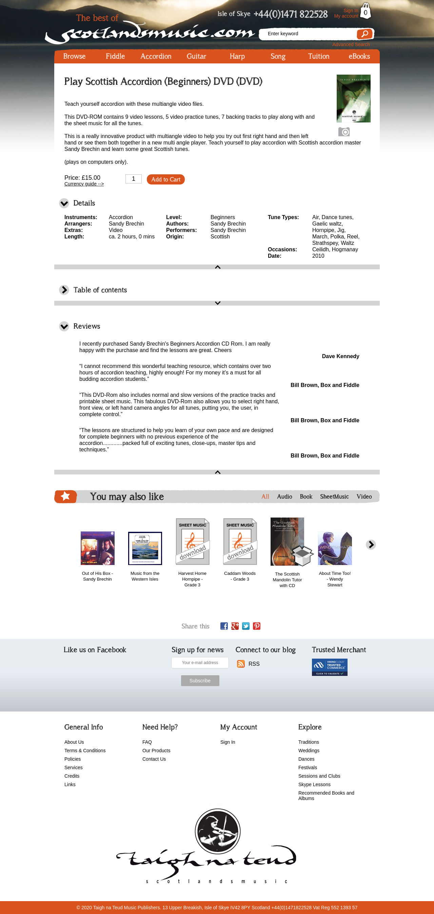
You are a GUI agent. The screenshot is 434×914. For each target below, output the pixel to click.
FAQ (147, 742)
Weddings (308, 750)
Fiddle (115, 56)
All (265, 496)
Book (306, 496)
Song (278, 56)
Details (84, 203)
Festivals (307, 767)
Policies (72, 759)
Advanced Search (351, 44)
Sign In (350, 10)
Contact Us (154, 759)
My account (346, 16)
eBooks (359, 56)
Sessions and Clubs (319, 776)
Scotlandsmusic (156, 27)
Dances (306, 759)
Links (70, 784)
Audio (284, 496)
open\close (217, 267)
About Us (74, 742)
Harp (237, 56)
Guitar (196, 56)
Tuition (319, 56)
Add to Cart (165, 179)
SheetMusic (334, 496)
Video (364, 496)
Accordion (156, 56)
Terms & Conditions (84, 750)
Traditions (308, 742)
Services (73, 767)
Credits (71, 776)
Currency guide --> (84, 184)
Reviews (87, 326)
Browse (74, 56)
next (371, 545)
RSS (254, 664)
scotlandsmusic (204, 848)
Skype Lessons (314, 784)
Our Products (156, 750)
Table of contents (100, 289)
